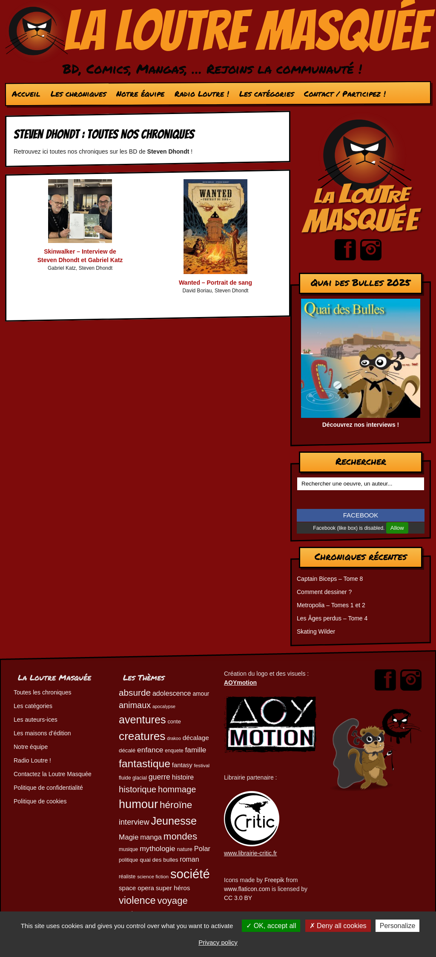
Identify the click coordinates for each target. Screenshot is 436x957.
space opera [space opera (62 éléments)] (136, 887)
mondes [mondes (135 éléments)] (180, 836)
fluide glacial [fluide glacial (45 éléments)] (133, 778)
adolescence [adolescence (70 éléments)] (171, 693)
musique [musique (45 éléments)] (128, 849)
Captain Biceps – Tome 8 (330, 578)
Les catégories (266, 93)
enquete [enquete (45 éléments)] (174, 751)
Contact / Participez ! (345, 93)
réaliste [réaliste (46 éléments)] (127, 877)
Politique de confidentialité (48, 787)
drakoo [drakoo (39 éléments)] (174, 738)
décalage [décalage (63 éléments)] (196, 737)
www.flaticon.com (247, 889)
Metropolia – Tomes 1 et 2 (331, 605)
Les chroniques (78, 93)
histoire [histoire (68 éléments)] (183, 777)
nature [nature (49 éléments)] (184, 849)
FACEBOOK (361, 515)
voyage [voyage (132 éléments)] (173, 900)
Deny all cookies (338, 925)
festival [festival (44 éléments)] (202, 765)
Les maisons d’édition (42, 733)
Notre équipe (140, 93)
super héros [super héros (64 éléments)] (173, 887)
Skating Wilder (316, 631)
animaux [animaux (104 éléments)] (135, 705)
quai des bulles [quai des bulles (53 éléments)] (159, 860)
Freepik (274, 880)
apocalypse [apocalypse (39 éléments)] (163, 706)
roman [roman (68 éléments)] (189, 859)
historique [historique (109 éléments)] (137, 789)
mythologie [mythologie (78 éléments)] (157, 848)
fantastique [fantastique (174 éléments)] (144, 763)
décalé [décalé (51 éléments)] (127, 750)
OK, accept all (271, 925)
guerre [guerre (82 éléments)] (159, 777)
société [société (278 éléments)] (190, 874)
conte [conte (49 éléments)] (174, 721)
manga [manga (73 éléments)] (151, 837)
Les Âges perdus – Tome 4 (332, 618)
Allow (397, 528)
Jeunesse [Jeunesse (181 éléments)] (174, 821)
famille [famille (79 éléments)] (196, 750)
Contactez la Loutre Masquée (53, 774)
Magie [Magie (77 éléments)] (128, 837)
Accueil (26, 93)
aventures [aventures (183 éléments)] (142, 720)
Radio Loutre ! (202, 93)
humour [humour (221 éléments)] (138, 804)
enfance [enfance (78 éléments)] (150, 750)
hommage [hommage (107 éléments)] (177, 789)
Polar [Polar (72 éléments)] (202, 848)
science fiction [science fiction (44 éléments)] (153, 876)
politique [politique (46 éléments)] (128, 860)
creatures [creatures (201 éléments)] (142, 736)
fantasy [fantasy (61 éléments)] (182, 765)
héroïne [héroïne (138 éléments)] (176, 805)
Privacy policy (218, 942)
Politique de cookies (40, 801)
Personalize (398, 925)
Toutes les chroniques (42, 692)
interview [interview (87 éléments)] (134, 822)
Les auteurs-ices (35, 719)
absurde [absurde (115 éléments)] (135, 692)
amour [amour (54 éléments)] (200, 694)
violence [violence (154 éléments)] (137, 900)
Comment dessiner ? (324, 591)
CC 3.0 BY (238, 897)
